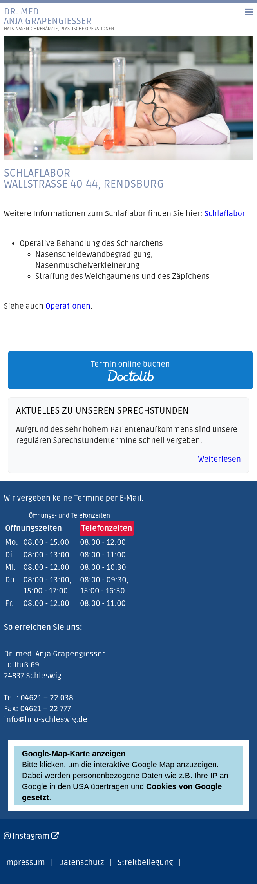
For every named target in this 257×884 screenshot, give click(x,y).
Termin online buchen (130, 370)
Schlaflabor (224, 214)
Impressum (24, 863)
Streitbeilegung (145, 863)
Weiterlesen (219, 459)
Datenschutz (81, 863)
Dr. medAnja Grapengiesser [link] (59, 19)
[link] (128, 370)
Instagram (36, 836)
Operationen (67, 306)
